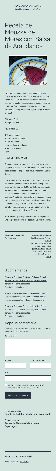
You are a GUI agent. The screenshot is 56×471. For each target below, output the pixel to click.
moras (43, 246)
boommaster (12, 238)
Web (6, 373)
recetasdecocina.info (28, 5)
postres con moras (38, 249)
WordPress (24, 461)
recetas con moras (44, 251)
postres (48, 246)
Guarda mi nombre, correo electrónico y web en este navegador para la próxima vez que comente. (26, 386)
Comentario (10, 336)
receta (39, 93)
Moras (17, 135)
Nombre (8, 360)
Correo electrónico (38, 360)
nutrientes (37, 109)
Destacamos (39, 238)
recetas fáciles (40, 254)
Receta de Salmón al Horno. (39, 220)
